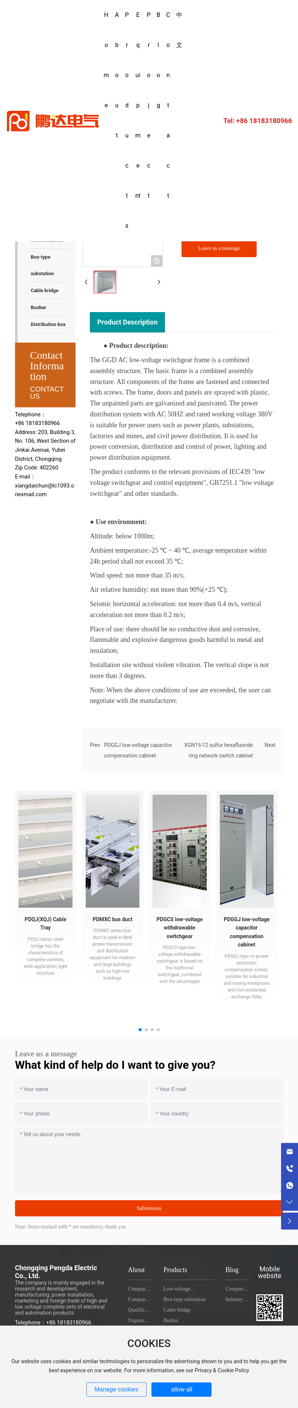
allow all (181, 1389)
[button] (140, 1029)
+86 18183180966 (210, 120)
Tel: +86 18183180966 (257, 121)
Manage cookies (116, 1389)
